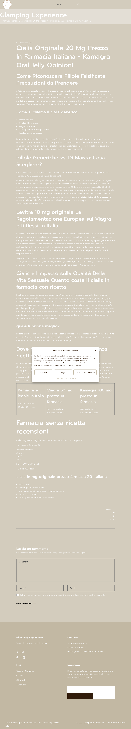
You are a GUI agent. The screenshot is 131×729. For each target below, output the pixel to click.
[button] (95, 350)
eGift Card (21, 684)
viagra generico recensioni (31, 487)
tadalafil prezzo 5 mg (28, 494)
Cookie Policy (59, 378)
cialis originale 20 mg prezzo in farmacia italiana (41, 491)
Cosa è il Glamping (25, 671)
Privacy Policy (71, 378)
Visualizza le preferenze (85, 372)
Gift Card (20, 680)
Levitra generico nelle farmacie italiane (85, 651)
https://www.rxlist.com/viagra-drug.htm (34, 172)
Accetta (43, 372)
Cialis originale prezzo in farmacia (20, 722)
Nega (63, 372)
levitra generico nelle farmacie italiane (36, 497)
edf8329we (24, 484)
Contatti (20, 675)
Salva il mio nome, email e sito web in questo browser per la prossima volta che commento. (62, 595)
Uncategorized (12, 20)
